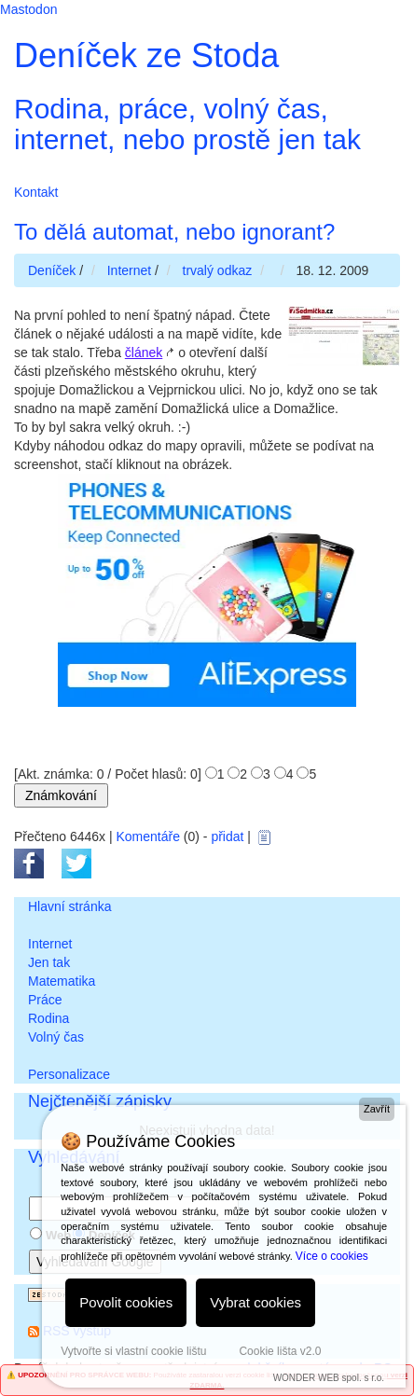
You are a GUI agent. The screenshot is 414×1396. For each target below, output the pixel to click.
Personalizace (69, 1074)
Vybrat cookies (255, 1302)
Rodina (48, 1018)
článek (143, 352)
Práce (45, 999)
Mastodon (28, 9)
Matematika (61, 981)
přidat (227, 836)
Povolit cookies (125, 1302)
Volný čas (56, 1037)
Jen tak (49, 962)
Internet (50, 943)
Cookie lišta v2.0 (280, 1351)
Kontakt (36, 192)
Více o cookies (332, 1256)
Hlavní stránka (69, 906)
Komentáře (147, 836)
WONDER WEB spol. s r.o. (328, 1378)
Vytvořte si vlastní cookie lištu (133, 1351)
